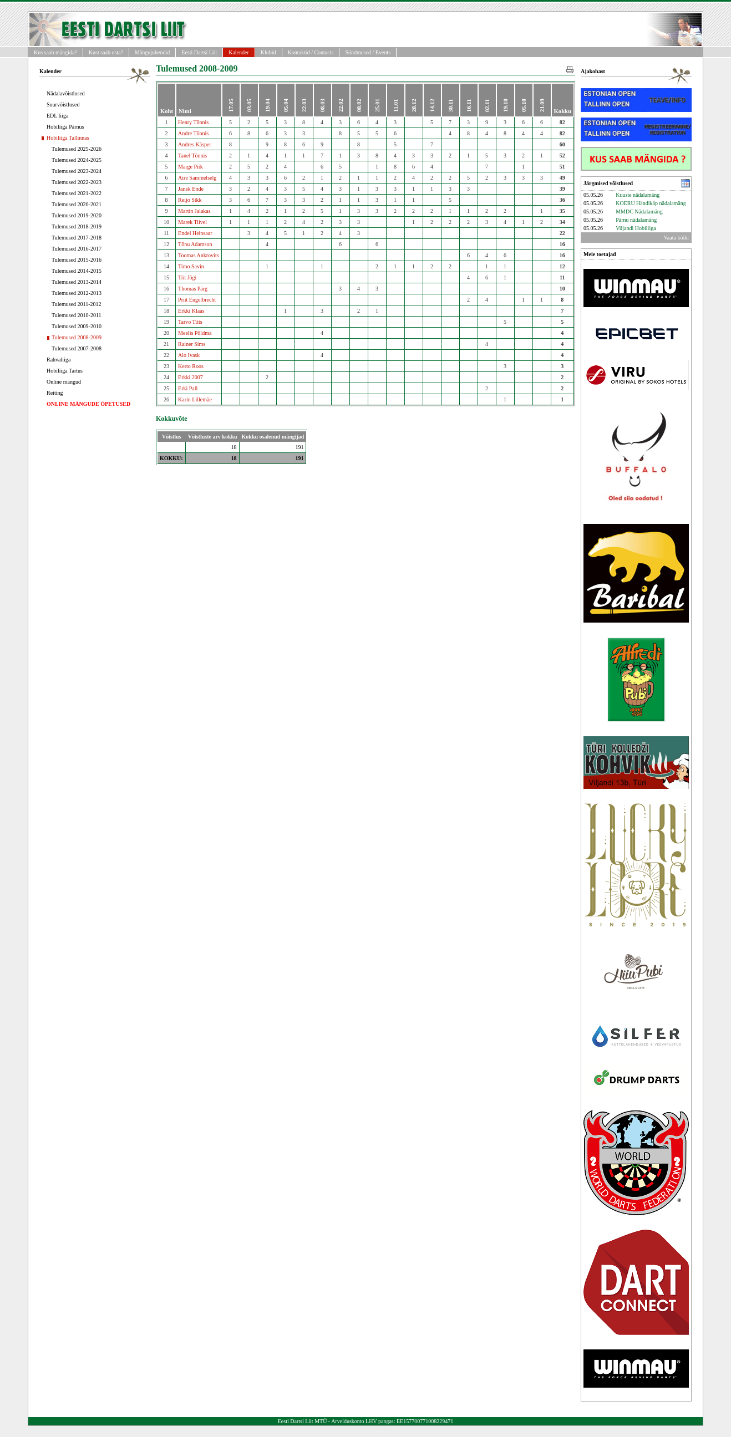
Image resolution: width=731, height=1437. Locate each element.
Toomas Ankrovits (198, 255)
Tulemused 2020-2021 (76, 204)
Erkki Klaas (191, 311)
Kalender (239, 52)
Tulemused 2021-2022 (76, 193)
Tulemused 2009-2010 (76, 326)
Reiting (55, 393)
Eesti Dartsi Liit (199, 52)
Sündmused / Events (367, 52)
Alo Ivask (189, 355)
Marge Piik (190, 167)
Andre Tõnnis (193, 133)
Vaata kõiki (676, 238)
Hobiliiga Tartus (65, 371)
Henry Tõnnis (193, 122)
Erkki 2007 (190, 377)
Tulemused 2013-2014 (76, 282)
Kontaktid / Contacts (311, 52)
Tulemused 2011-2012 (76, 304)
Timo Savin (191, 266)
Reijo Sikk (190, 200)
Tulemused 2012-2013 (76, 293)
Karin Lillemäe (195, 399)
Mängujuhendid (152, 52)
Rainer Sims (191, 344)
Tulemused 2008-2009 (76, 337)
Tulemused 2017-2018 (76, 238)
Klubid (268, 52)
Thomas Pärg (192, 289)
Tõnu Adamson (195, 244)
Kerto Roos (191, 366)
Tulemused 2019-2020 (76, 215)
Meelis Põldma (194, 333)
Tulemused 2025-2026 (76, 149)
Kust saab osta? (106, 52)
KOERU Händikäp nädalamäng (651, 203)
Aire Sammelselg (197, 178)
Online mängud (64, 382)
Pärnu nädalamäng (636, 220)
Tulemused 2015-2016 (76, 260)
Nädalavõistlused (66, 93)
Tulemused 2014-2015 (76, 271)
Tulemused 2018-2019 (76, 226)
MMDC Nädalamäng (639, 211)
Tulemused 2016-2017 (76, 249)
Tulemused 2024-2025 (76, 160)
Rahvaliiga (58, 359)
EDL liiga (57, 116)
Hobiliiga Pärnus (65, 127)
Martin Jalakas (194, 211)
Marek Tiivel (192, 222)
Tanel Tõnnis (192, 155)
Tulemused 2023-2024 (76, 171)
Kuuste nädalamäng (637, 195)
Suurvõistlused (63, 104)
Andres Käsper (194, 144)
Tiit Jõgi (187, 277)
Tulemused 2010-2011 (76, 315)
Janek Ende (191, 189)
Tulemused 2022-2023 (76, 182)
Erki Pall (187, 388)
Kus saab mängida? (55, 52)
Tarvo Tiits (190, 322)
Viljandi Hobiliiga (636, 228)
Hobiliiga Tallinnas (68, 138)
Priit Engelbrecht (197, 300)
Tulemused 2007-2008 (76, 348)
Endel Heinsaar (195, 233)
